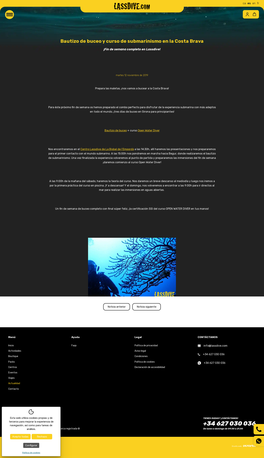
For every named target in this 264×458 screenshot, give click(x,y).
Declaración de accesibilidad (150, 369)
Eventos (12, 375)
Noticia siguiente (152, 307)
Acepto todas (20, 436)
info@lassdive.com (212, 348)
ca (244, 3)
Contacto (13, 391)
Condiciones (141, 358)
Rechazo (42, 436)
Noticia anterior (111, 307)
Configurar (31, 445)
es (249, 3)
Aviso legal (140, 353)
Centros (12, 369)
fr (258, 3)
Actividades (14, 353)
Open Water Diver (149, 130)
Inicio (11, 347)
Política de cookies (145, 364)
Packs (11, 364)
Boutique (13, 358)
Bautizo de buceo (116, 130)
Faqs (74, 347)
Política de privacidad (146, 347)
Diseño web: (244, 448)
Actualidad (14, 385)
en (253, 3)
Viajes (11, 380)
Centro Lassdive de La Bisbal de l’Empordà (107, 149)
